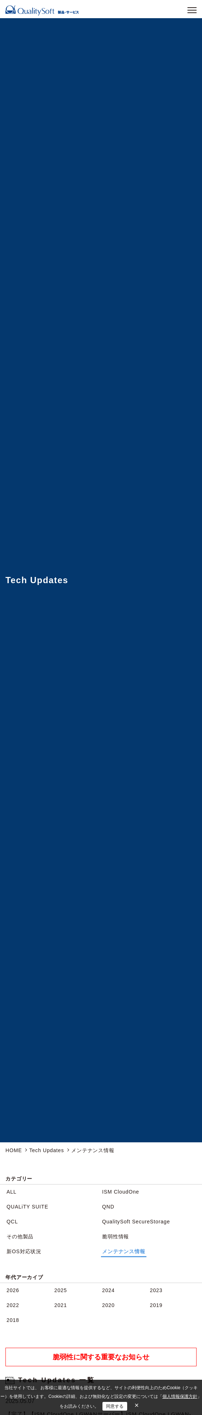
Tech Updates (46, 1150)
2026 (13, 1290)
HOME (13, 1150)
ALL (11, 1192)
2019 (156, 1305)
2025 (60, 1290)
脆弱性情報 (115, 1236)
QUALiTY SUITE (27, 1207)
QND (108, 1207)
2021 (60, 1305)
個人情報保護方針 (179, 1396)
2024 (108, 1290)
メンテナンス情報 (123, 1251)
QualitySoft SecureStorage (136, 1221)
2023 (156, 1290)
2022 (13, 1305)
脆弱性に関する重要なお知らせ (101, 1357)
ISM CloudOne (120, 1192)
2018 (13, 1320)
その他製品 (20, 1236)
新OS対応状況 (24, 1251)
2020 (108, 1305)
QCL (12, 1221)
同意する (115, 1406)
